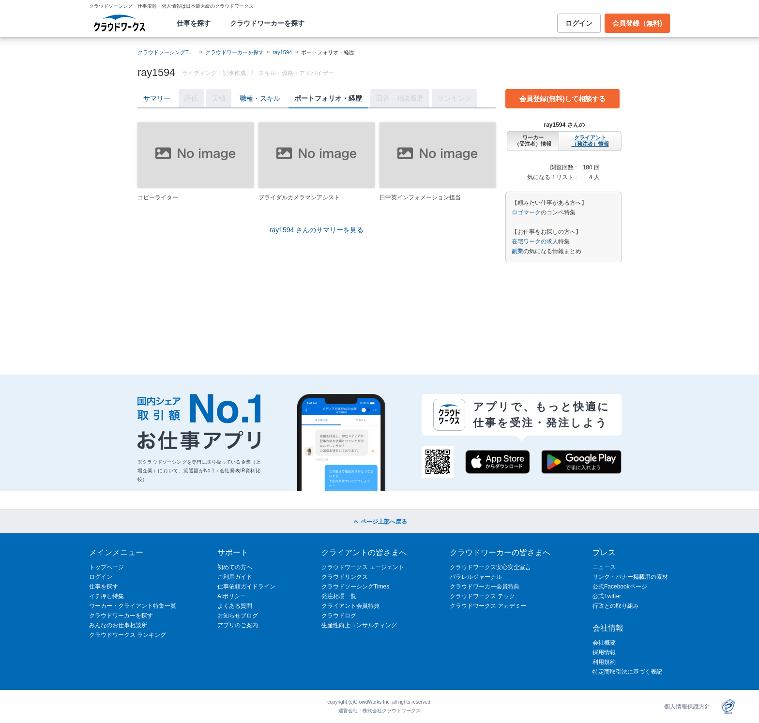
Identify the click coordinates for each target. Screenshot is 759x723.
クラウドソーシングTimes (355, 586)
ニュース (604, 567)
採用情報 (604, 652)
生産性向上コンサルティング (359, 625)
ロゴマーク (526, 212)
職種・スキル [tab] (260, 98)
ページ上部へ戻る (379, 521)
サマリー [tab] (156, 98)
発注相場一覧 (338, 596)
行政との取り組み (615, 605)
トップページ (106, 567)
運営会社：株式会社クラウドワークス (379, 710)
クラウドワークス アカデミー (488, 605)
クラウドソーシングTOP (166, 52)
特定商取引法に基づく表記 (627, 671)
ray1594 (282, 52)
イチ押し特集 (106, 596)
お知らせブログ (237, 615)
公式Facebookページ (619, 586)
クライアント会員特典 (350, 605)
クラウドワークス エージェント (362, 567)
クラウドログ (338, 615)
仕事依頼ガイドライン (246, 586)
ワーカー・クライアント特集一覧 (132, 605)
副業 (517, 251)
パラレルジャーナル (476, 576)
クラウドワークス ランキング (127, 635)
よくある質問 (234, 605)
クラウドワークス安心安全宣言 (490, 567)
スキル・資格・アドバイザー (296, 73)
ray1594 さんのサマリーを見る (317, 230)
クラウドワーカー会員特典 (484, 586)
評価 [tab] (191, 98)
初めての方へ (234, 567)
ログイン (578, 23)
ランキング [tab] (454, 98)
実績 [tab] (219, 98)
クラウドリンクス (344, 576)
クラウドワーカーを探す (267, 23)
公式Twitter (606, 596)
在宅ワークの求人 (535, 241)
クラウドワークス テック (482, 596)
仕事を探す (194, 23)
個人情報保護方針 (687, 706)
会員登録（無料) (637, 23)
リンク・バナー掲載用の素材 (630, 576)
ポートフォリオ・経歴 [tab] (328, 98)
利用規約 (604, 662)
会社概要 (604, 642)
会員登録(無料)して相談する (562, 99)
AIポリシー (231, 596)
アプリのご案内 (237, 625)
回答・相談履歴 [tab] (400, 98)
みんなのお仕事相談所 (118, 625)
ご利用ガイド (234, 576)
